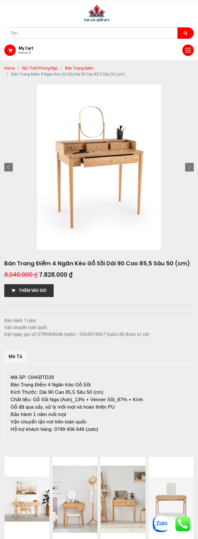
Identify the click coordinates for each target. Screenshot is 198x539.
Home (9, 68)
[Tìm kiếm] (185, 33)
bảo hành (167, 488)
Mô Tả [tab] (15, 356)
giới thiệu (53, 488)
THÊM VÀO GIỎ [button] (29, 290)
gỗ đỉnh (99, 495)
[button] (8, 167)
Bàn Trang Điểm (79, 68)
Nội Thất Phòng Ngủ (40, 68)
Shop (78, 488)
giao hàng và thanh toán (120, 488)
